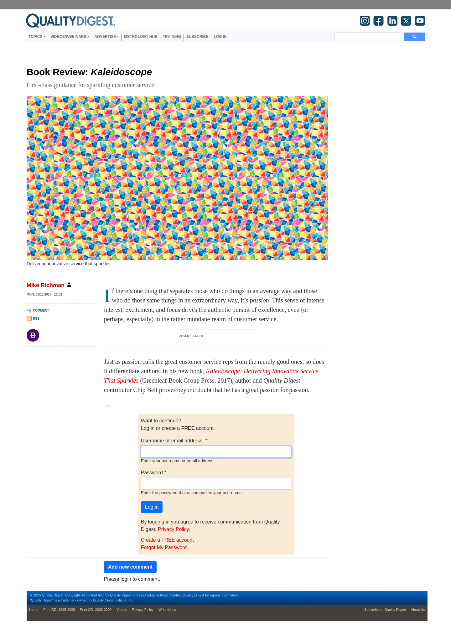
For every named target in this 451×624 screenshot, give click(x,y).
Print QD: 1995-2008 (59, 609)
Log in (220, 36)
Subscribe (197, 36)
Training (172, 36)
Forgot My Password (164, 547)
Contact (176, 595)
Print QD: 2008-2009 (95, 609)
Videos (122, 609)
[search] (366, 36)
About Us (418, 609)
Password (152, 472)
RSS (36, 318)
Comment (41, 310)
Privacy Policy (173, 529)
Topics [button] (35, 36)
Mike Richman (46, 285)
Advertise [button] (105, 36)
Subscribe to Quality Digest (385, 609)
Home (33, 609)
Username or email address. (172, 440)
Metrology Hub (140, 36)
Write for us (167, 609)
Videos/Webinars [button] (68, 36)
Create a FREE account (167, 540)
